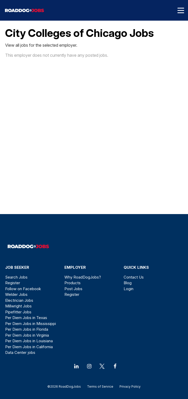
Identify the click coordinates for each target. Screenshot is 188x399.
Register (12, 282)
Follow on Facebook (23, 288)
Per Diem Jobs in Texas (26, 317)
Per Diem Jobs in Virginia (27, 335)
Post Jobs (73, 288)
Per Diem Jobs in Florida (26, 329)
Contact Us (134, 277)
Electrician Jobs (19, 300)
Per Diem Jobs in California (29, 346)
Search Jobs (16, 277)
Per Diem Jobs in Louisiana (29, 340)
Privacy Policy (128, 386)
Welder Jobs (16, 294)
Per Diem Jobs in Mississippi (30, 323)
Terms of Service (100, 386)
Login (128, 288)
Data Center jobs (20, 352)
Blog (128, 282)
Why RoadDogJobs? (82, 277)
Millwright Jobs (18, 306)
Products (72, 282)
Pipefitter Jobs (18, 312)
